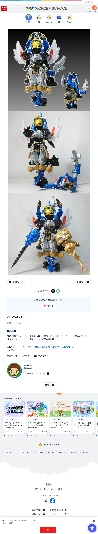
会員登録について (56, 510)
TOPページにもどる (51, 445)
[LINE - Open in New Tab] (58, 291)
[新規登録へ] (89, 7)
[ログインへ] (94, 7)
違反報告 (48, 385)
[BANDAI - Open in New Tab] (4, 8)
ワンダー (48, 306)
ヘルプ (52, 514)
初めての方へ (37, 510)
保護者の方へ (37, 514)
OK (48, 530)
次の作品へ (81, 282)
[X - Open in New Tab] (53, 291)
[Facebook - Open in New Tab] (52, 501)
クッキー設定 (8, 523)
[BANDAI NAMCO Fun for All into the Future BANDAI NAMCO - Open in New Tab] (90, 2)
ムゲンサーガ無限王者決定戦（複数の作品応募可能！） (48, 347)
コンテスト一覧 (24, 452)
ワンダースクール (9, 452)
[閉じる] (94, 521)
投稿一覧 (73, 452)
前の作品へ (17, 282)
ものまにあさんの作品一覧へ (36, 373)
